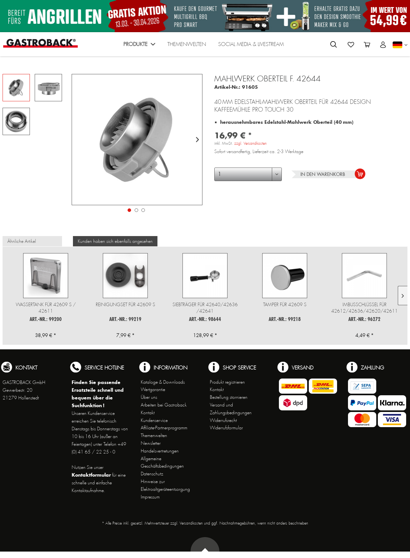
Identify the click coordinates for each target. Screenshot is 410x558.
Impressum (150, 497)
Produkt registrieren (227, 382)
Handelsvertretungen (160, 451)
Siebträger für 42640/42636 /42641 (205, 308)
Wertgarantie (153, 389)
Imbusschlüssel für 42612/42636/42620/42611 (364, 308)
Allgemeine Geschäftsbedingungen (162, 462)
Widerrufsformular (226, 428)
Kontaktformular (91, 475)
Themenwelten (154, 435)
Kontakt (148, 413)
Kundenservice (154, 420)
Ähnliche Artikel (21, 241)
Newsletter (151, 443)
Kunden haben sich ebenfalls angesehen (115, 241)
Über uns (149, 397)
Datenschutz (152, 474)
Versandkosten (191, 523)
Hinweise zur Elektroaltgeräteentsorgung (165, 485)
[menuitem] (139, 45)
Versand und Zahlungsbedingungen (231, 409)
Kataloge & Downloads (163, 382)
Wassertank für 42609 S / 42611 (46, 308)
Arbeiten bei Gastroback (164, 405)
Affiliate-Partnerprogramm (164, 428)
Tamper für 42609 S (285, 304)
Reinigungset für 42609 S (125, 304)
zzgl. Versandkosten (250, 143)
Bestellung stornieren (228, 397)
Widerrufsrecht (223, 420)
